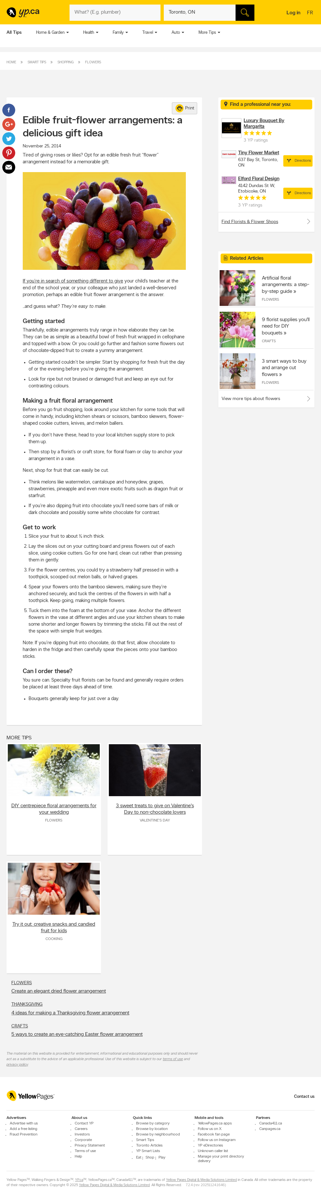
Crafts (19, 1026)
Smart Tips (37, 62)
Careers (81, 1129)
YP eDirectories (210, 1146)
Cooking (53, 939)
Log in (294, 13)
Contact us (304, 1097)
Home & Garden (50, 33)
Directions (298, 161)
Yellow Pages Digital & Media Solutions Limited (201, 1180)
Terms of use (85, 1151)
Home (11, 62)
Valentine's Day (155, 820)
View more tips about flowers (251, 398)
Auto (176, 33)
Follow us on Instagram (217, 1140)
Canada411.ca (270, 1123)
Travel (147, 33)
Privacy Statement (90, 1146)
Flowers (93, 62)
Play (162, 1158)
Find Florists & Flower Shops (266, 221)
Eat (138, 1158)
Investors (82, 1134)
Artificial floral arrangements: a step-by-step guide (285, 285)
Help (78, 1157)
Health (88, 33)
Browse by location (152, 1129)
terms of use (173, 1059)
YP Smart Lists (148, 1151)
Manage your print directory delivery (221, 1159)
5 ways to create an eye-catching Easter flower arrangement (77, 1034)
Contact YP (84, 1123)
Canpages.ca (269, 1129)
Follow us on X (210, 1129)
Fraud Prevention (23, 1134)
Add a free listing (23, 1129)
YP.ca (79, 1180)
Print (184, 108)
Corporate (83, 1140)
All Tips (14, 32)
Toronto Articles (149, 1146)
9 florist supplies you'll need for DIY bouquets (286, 326)
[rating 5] (258, 134)
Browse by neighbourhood (158, 1134)
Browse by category (153, 1123)
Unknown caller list (213, 1151)
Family (118, 33)
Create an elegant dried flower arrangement (58, 991)
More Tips (207, 33)
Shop (150, 1158)
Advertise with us (24, 1123)
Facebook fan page (214, 1134)
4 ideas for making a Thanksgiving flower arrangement (70, 1013)
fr (311, 13)
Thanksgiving (27, 1004)
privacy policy (17, 1065)
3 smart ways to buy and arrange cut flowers (284, 368)
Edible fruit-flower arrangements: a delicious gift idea (102, 127)
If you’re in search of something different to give (73, 281)
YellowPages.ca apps (215, 1123)
